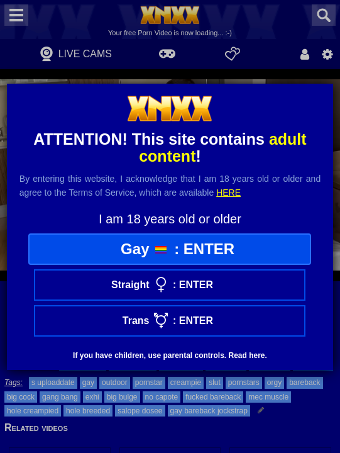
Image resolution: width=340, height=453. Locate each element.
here (228, 192)
